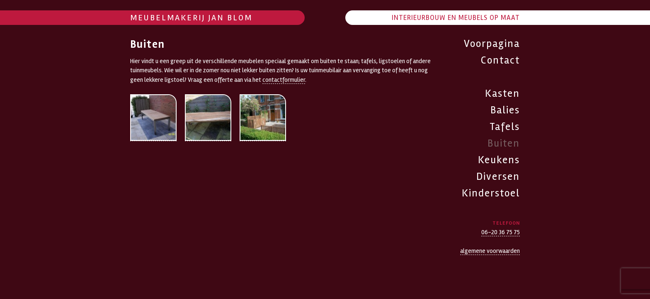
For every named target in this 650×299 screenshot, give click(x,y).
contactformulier (283, 79)
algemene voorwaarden (490, 251)
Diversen (498, 176)
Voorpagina (492, 43)
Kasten (502, 93)
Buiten (504, 143)
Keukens (499, 160)
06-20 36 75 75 (500, 232)
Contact (500, 60)
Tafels (505, 126)
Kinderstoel (491, 193)
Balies (505, 110)
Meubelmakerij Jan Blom (191, 17)
